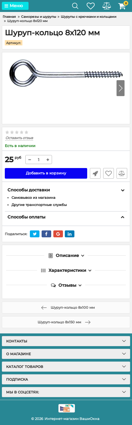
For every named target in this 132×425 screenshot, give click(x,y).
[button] (121, 88)
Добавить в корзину (46, 173)
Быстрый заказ (95, 173)
